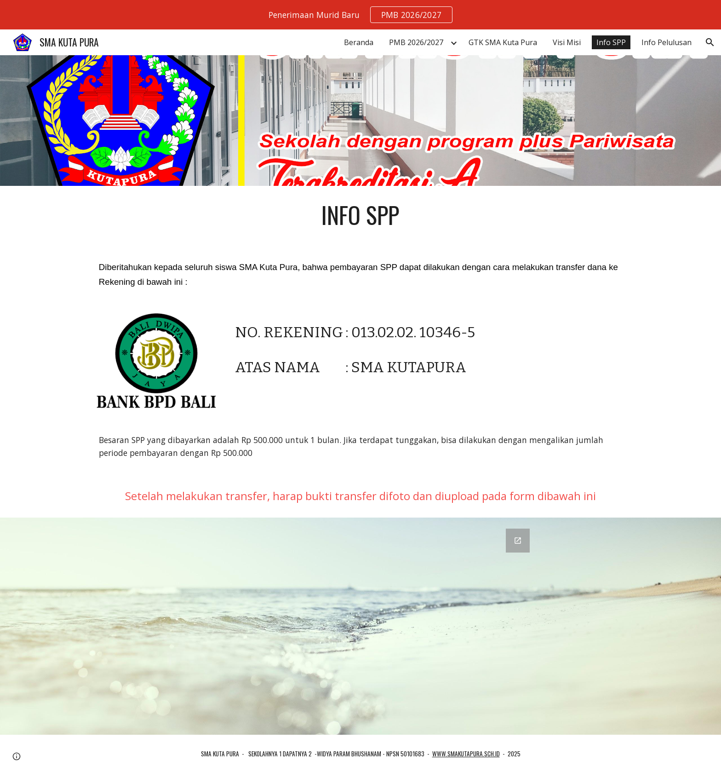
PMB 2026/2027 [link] (416, 42)
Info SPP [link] (611, 42)
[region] (360, 14)
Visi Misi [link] (567, 42)
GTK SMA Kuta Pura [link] (503, 42)
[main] (360, 215)
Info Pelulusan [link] (666, 42)
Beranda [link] (358, 42)
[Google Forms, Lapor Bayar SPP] (360, 626)
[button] (710, 42)
